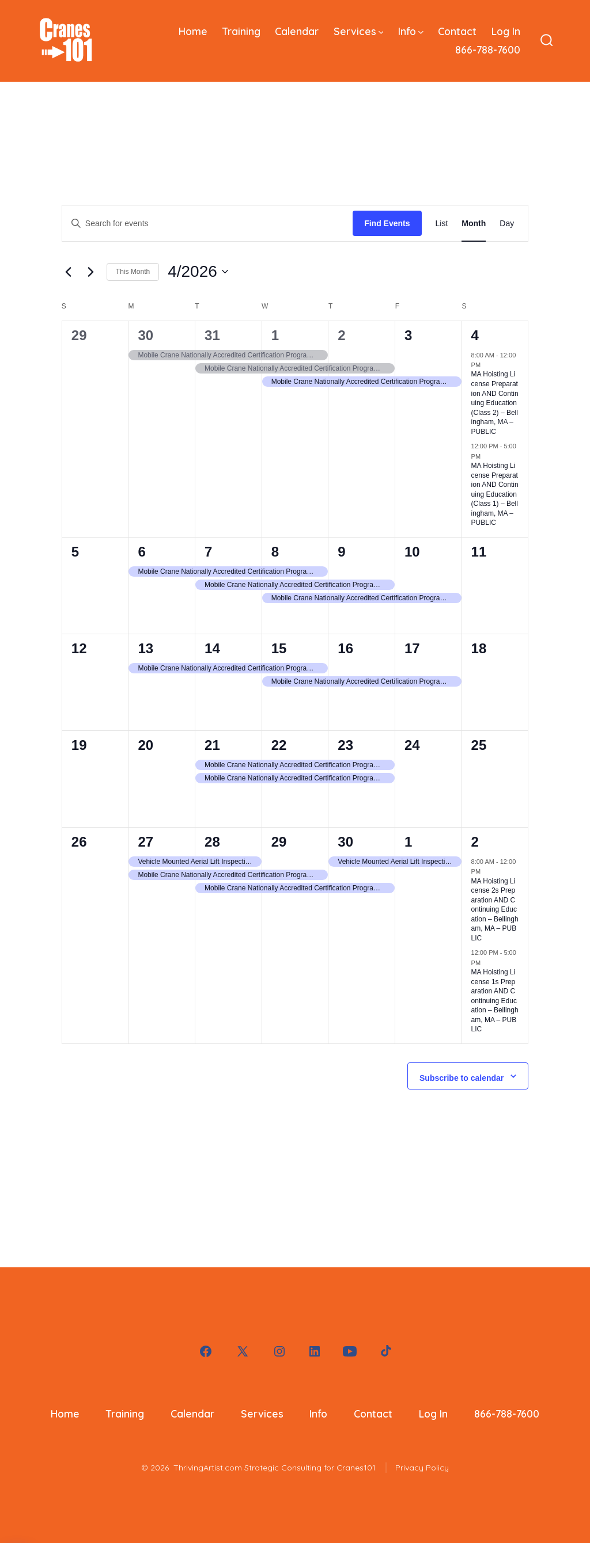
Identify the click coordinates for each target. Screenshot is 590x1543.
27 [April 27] (145, 841)
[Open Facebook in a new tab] (206, 1351)
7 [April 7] (208, 551)
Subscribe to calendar (461, 1078)
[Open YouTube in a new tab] (350, 1351)
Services (359, 31)
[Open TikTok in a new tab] (385, 1351)
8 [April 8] (275, 551)
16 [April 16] (345, 648)
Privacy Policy (422, 1467)
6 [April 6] (141, 551)
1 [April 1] (275, 335)
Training (241, 31)
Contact (457, 31)
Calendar (297, 31)
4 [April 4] (475, 335)
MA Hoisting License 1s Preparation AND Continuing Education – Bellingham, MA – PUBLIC (495, 1000)
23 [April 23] (345, 745)
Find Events (387, 223)
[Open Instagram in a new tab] (279, 1351)
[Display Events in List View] (442, 223)
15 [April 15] (279, 648)
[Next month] (91, 272)
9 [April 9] (341, 551)
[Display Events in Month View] (474, 223)
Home (193, 31)
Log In (505, 31)
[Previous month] (68, 272)
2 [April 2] (341, 335)
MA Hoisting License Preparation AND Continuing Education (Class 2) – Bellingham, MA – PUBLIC (495, 402)
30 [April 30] (345, 841)
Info (410, 31)
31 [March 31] (212, 335)
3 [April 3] (408, 335)
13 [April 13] (145, 648)
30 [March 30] (145, 335)
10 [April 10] (412, 551)
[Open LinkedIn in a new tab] (314, 1351)
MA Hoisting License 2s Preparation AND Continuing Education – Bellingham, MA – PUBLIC (495, 909)
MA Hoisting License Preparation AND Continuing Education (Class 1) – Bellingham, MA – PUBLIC (495, 494)
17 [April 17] (412, 648)
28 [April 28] (212, 841)
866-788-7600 (487, 49)
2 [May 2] (475, 841)
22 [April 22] (279, 745)
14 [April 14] (212, 648)
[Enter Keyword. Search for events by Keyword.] (207, 223)
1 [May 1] (408, 841)
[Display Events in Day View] (507, 223)
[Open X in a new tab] (242, 1351)
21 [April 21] (212, 745)
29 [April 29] (279, 841)
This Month (133, 272)
